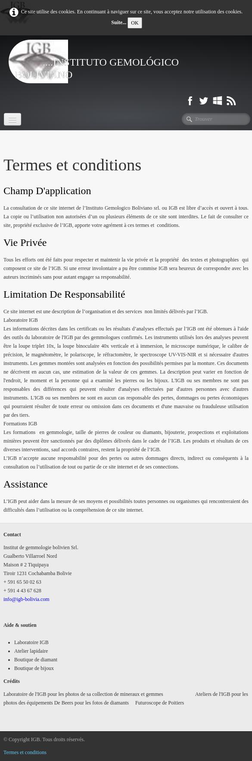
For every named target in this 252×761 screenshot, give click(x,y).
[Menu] (12, 119)
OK (134, 23)
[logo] (126, 61)
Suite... (118, 22)
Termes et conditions (25, 752)
